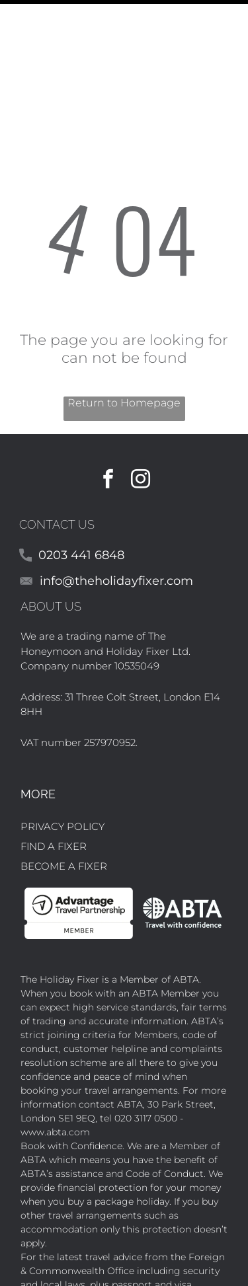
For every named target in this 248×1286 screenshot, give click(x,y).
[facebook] (107, 424)
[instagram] (140, 424)
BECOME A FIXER (64, 809)
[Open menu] (233, 19)
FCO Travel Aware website (162, 1242)
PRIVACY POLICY (62, 769)
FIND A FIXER (54, 789)
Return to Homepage (124, 346)
